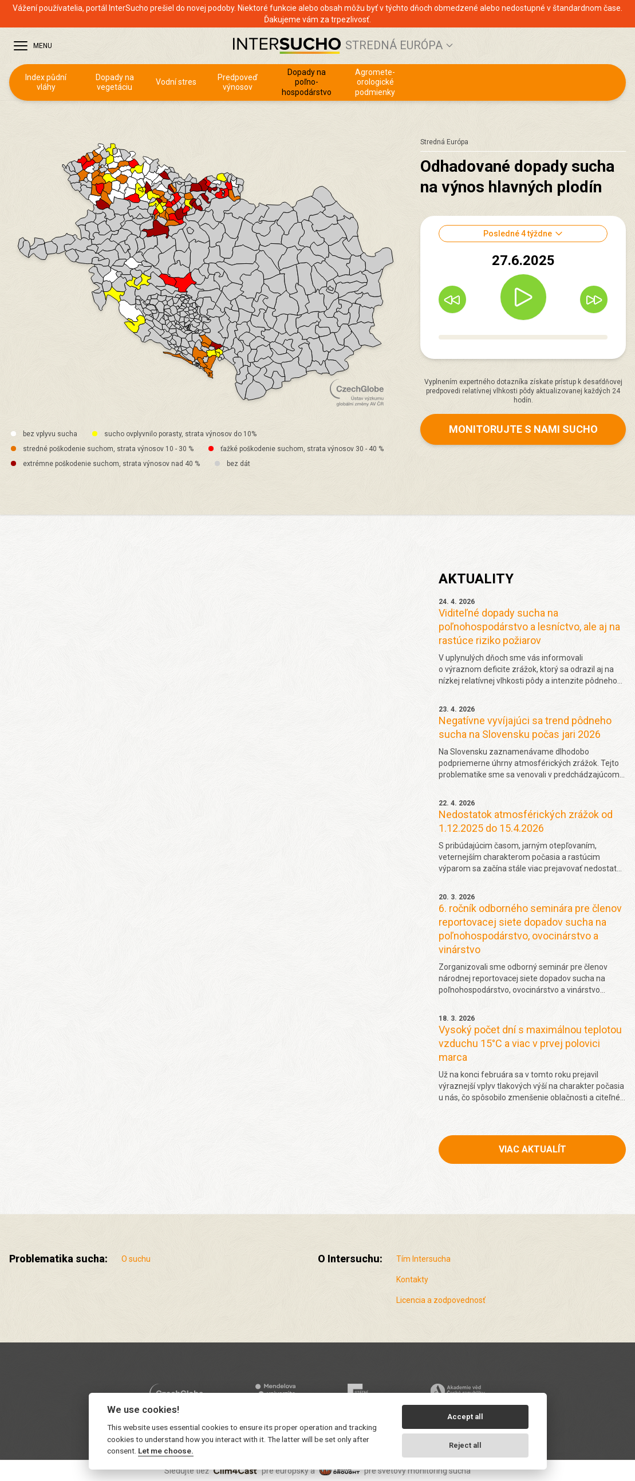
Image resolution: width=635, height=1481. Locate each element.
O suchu (136, 1258)
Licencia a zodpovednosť (441, 1300)
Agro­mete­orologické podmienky (375, 82)
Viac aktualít (532, 1149)
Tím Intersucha (423, 1258)
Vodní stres (176, 81)
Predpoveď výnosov (238, 82)
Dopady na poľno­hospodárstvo (307, 82)
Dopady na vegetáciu (115, 82)
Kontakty (412, 1279)
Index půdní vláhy (45, 82)
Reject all (465, 1445)
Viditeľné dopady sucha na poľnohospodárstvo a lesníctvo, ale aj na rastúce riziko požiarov (529, 626)
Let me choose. (166, 1450)
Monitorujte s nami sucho (523, 429)
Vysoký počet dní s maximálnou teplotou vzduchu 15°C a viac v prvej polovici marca (530, 1043)
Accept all (465, 1416)
